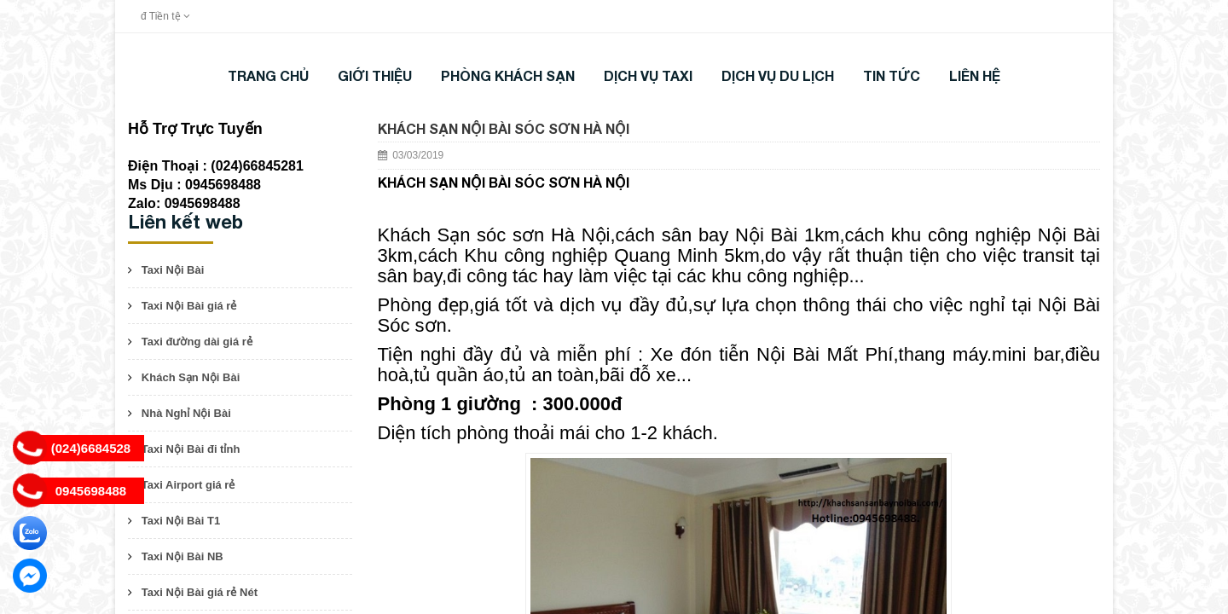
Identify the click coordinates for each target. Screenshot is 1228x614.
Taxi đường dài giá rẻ (197, 341)
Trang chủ (268, 75)
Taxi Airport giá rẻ (188, 484)
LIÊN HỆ (974, 75)
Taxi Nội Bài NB (182, 556)
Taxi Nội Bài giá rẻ (189, 305)
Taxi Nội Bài (173, 270)
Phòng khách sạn (508, 75)
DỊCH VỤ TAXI (648, 75)
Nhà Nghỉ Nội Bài (186, 413)
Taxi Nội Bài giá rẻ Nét (200, 592)
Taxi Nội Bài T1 (181, 520)
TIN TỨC (891, 75)
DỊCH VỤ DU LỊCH (777, 75)
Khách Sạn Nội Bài (191, 377)
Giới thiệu (375, 75)
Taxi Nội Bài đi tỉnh (191, 449)
